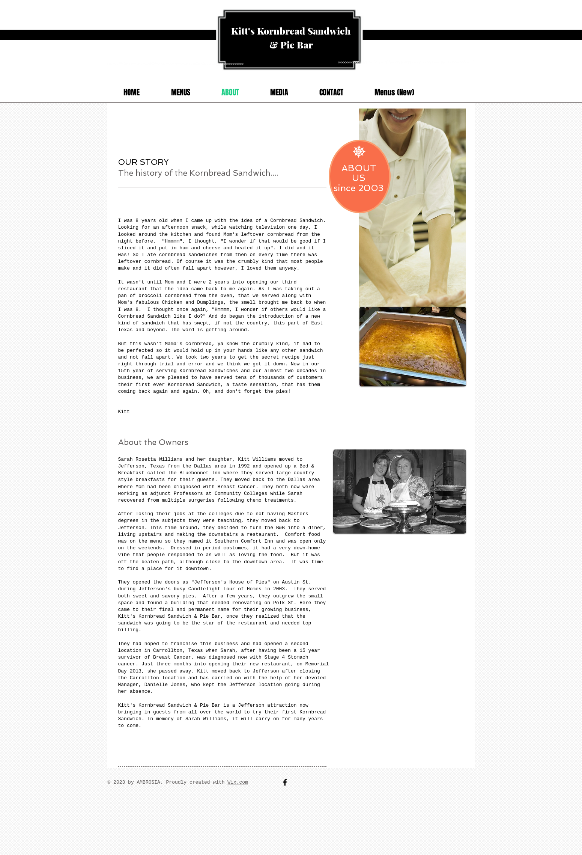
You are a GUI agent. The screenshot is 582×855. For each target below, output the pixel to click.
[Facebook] (285, 782)
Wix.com (237, 782)
